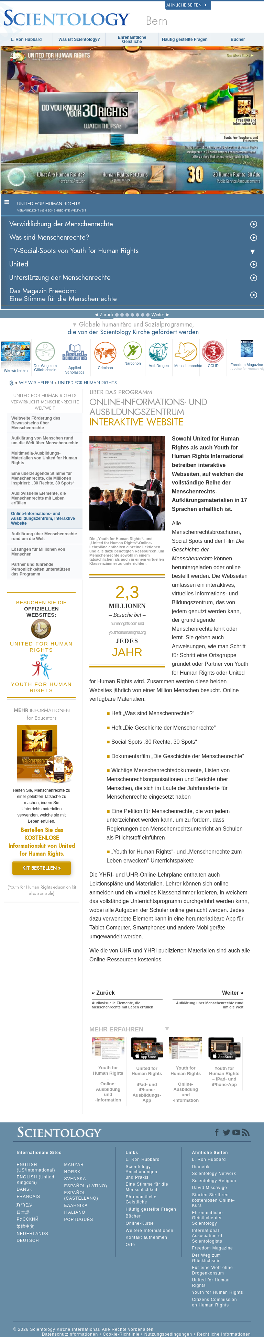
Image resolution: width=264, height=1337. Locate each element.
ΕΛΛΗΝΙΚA (76, 1205)
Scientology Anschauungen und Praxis (141, 1172)
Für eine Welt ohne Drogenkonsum (212, 1270)
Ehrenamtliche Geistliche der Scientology (207, 1218)
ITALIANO (75, 1212)
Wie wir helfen (16, 370)
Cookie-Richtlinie (121, 1334)
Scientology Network (214, 1173)
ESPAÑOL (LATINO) (85, 1186)
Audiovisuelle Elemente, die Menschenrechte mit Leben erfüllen (38, 498)
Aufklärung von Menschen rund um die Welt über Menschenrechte (44, 440)
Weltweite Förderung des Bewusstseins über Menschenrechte (35, 423)
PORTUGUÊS (79, 1219)
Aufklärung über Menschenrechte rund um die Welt (44, 536)
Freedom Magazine (212, 1248)
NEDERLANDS (32, 1233)
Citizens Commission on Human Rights (214, 1302)
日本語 (23, 1212)
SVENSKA (75, 1178)
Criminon (105, 355)
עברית (24, 1205)
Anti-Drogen (158, 353)
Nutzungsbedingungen (168, 1334)
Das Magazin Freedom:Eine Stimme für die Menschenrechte (63, 295)
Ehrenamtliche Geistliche (132, 39)
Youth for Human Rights (217, 1292)
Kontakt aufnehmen (146, 1237)
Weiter (157, 314)
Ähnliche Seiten (186, 5)
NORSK (72, 1171)
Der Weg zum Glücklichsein (45, 356)
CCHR (213, 353)
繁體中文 (25, 1226)
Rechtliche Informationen (224, 1334)
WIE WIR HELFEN (36, 382)
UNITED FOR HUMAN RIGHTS (87, 382)
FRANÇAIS (28, 1196)
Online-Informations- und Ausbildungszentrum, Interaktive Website (43, 518)
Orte (130, 1244)
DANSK (24, 1189)
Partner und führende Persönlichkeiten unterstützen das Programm (40, 569)
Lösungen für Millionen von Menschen (38, 552)
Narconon (132, 352)
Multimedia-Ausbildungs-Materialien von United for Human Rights (44, 458)
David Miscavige (209, 1187)
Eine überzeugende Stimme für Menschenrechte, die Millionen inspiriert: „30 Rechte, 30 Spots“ (43, 478)
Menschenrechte (186, 353)
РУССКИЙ (27, 1219)
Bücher (238, 39)
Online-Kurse (140, 1223)
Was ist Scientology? (79, 39)
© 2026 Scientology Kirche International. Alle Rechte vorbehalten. (84, 1329)
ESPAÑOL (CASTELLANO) (81, 1195)
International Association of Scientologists (207, 1236)
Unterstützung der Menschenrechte (60, 278)
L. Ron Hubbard (26, 39)
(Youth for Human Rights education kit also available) (42, 890)
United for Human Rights (211, 1283)
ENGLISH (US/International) (35, 1167)
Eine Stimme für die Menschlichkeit (147, 1187)
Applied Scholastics (75, 356)
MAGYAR (74, 1164)
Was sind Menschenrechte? (49, 237)
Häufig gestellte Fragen (185, 39)
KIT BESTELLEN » (41, 868)
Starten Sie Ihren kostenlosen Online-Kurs (213, 1200)
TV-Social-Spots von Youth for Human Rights (74, 251)
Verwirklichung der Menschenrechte (61, 224)
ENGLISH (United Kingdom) (35, 1180)
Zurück (106, 314)
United (18, 264)
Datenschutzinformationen (70, 1334)
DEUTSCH (27, 1240)
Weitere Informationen (150, 1230)
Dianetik (200, 1166)
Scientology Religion (214, 1180)
